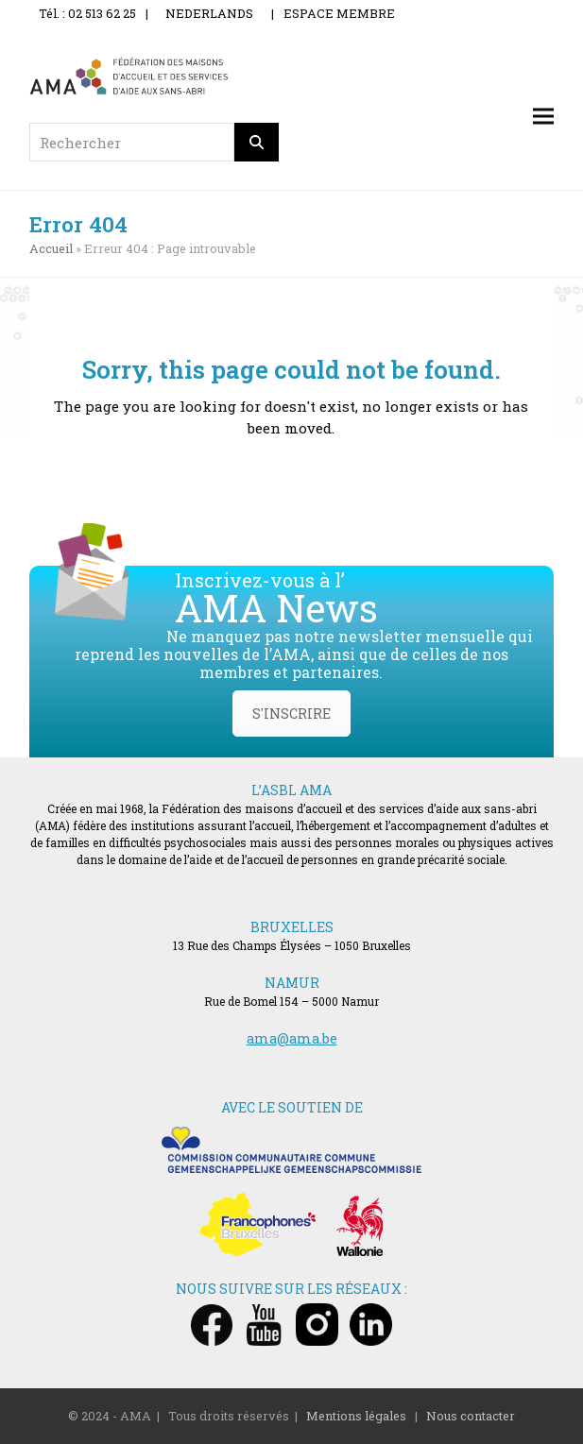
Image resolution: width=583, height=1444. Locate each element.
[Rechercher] (257, 142)
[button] (543, 117)
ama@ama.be (292, 1038)
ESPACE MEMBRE (339, 13)
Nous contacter (470, 1415)
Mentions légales (356, 1415)
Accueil (51, 248)
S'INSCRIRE (291, 713)
